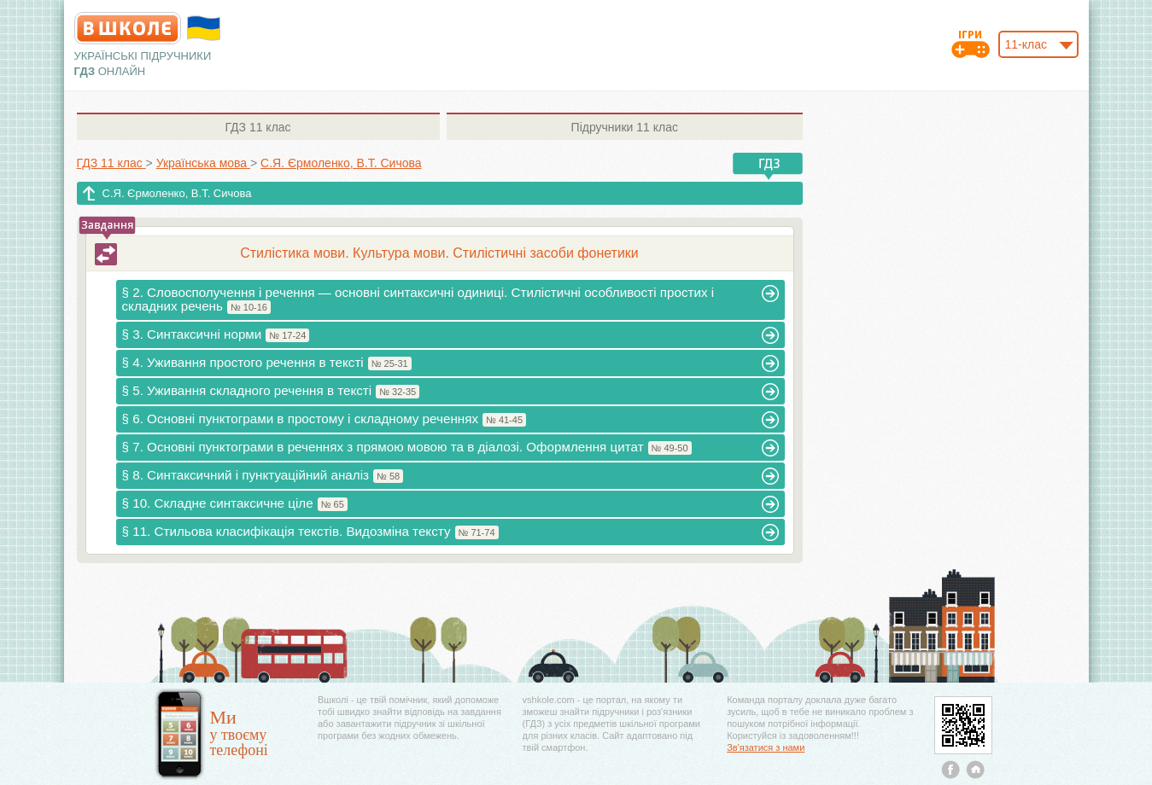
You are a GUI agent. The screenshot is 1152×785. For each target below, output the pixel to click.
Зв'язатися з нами (765, 747)
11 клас (257, 127)
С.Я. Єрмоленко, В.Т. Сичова (177, 193)
